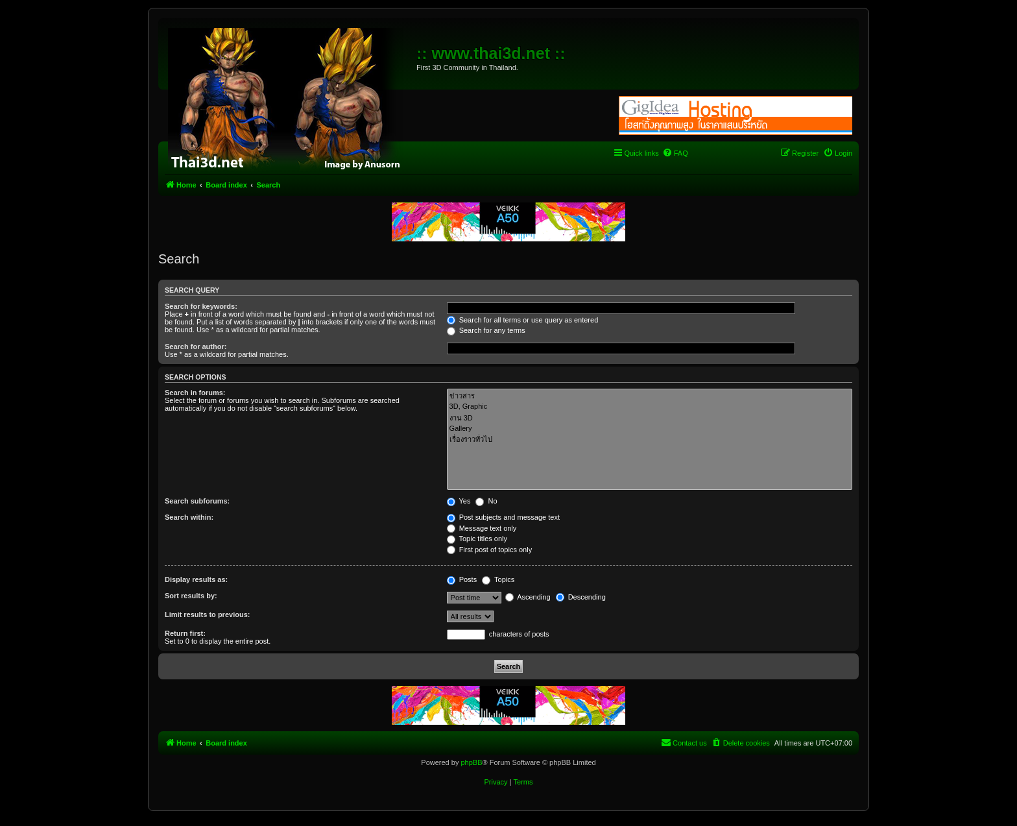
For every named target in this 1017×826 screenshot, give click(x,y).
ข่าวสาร (649, 396)
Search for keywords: (201, 306)
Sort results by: (191, 596)
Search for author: (195, 346)
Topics (498, 579)
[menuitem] (675, 153)
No (486, 501)
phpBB (471, 762)
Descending (581, 597)
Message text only (482, 528)
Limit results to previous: (207, 614)
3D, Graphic (649, 406)
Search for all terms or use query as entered (523, 320)
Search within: (189, 517)
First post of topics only (489, 549)
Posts (462, 579)
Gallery (649, 428)
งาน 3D (649, 418)
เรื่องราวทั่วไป (649, 439)
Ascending (528, 597)
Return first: (185, 633)
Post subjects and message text (503, 517)
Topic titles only (477, 538)
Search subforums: (197, 501)
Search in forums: (195, 392)
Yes (459, 501)
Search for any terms (486, 330)
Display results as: (196, 579)
